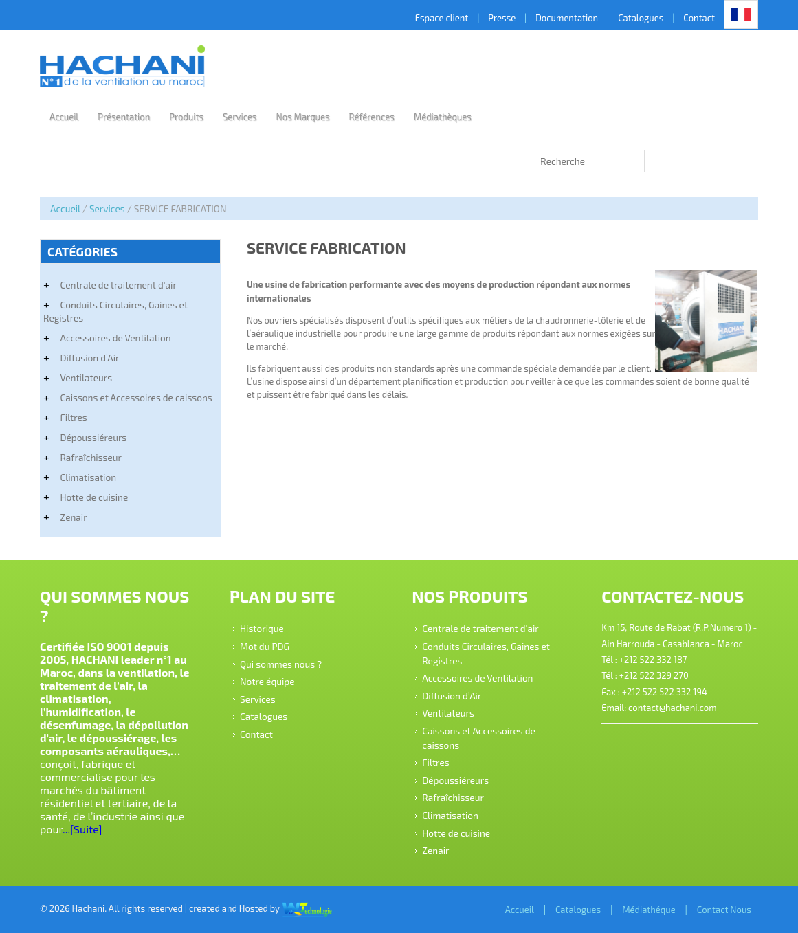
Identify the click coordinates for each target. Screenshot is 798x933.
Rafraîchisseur (91, 457)
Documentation (566, 17)
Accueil (63, 116)
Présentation (124, 116)
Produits (186, 116)
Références (372, 116)
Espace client (442, 17)
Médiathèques (443, 116)
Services (239, 116)
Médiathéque (648, 909)
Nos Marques (302, 116)
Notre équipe (267, 681)
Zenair (73, 517)
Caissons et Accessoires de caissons (136, 397)
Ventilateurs (86, 377)
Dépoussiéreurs (93, 437)
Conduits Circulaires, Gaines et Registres (115, 311)
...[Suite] (82, 828)
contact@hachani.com (672, 707)
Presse (502, 17)
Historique (262, 628)
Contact (699, 17)
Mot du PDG (264, 646)
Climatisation (88, 477)
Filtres (73, 417)
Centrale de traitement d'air (118, 285)
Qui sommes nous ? (281, 663)
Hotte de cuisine (94, 497)
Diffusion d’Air (89, 357)
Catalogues (640, 17)
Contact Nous (724, 909)
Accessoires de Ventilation (115, 338)
